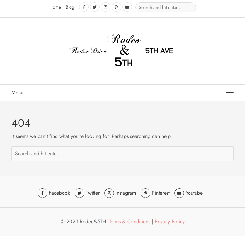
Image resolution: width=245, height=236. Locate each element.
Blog (70, 7)
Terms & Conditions (129, 221)
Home (55, 7)
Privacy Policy (170, 221)
